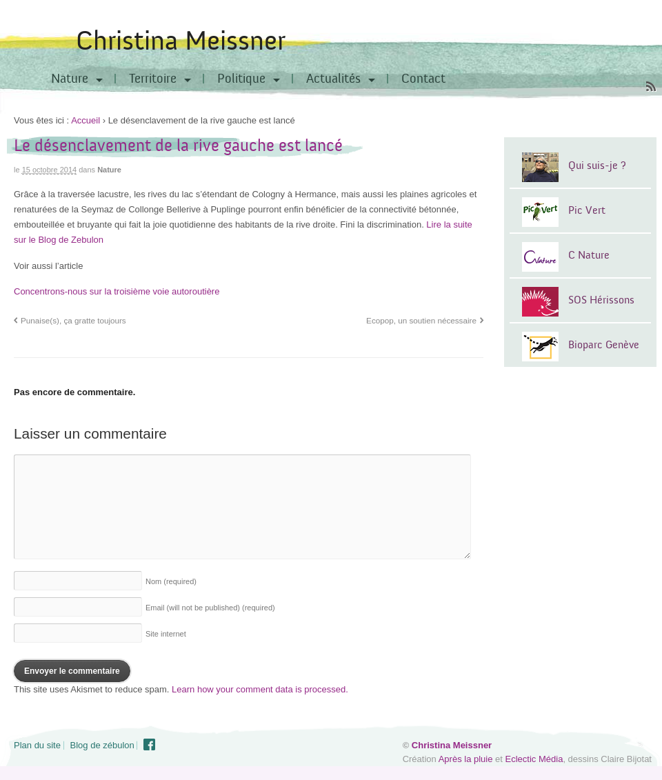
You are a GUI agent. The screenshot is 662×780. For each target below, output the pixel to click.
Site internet (166, 634)
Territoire (153, 78)
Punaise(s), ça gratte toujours (73, 320)
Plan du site (37, 745)
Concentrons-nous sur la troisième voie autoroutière (116, 291)
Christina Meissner (180, 41)
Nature (69, 78)
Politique (241, 78)
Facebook (149, 745)
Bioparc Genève (603, 345)
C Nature (589, 255)
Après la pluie (466, 759)
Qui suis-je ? (597, 165)
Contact (423, 78)
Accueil (85, 120)
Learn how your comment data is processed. (260, 689)
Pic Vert (586, 210)
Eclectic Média (534, 759)
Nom (171, 581)
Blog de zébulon (102, 745)
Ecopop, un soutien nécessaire (421, 320)
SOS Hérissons (601, 300)
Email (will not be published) (210, 607)
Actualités (333, 78)
